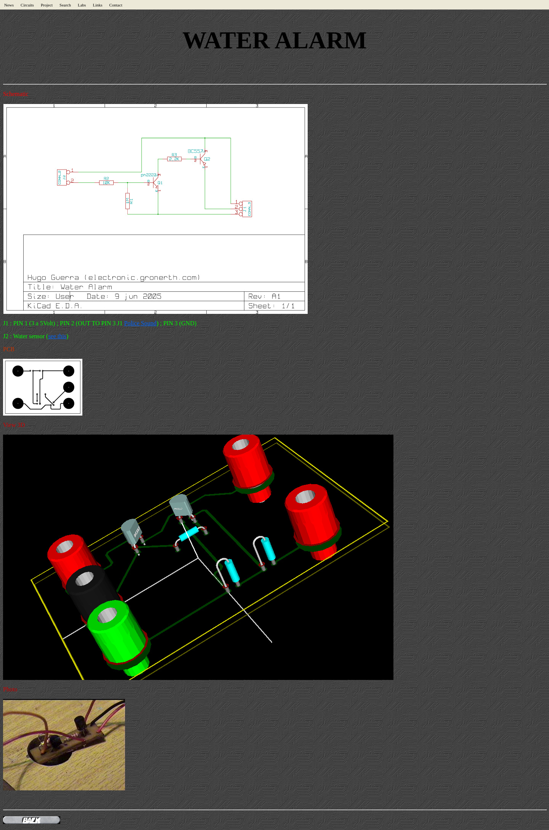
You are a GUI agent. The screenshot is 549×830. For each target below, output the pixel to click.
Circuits (27, 5)
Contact (115, 5)
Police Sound (140, 323)
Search (65, 5)
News (9, 5)
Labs (82, 5)
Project (47, 5)
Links (97, 5)
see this (57, 336)
